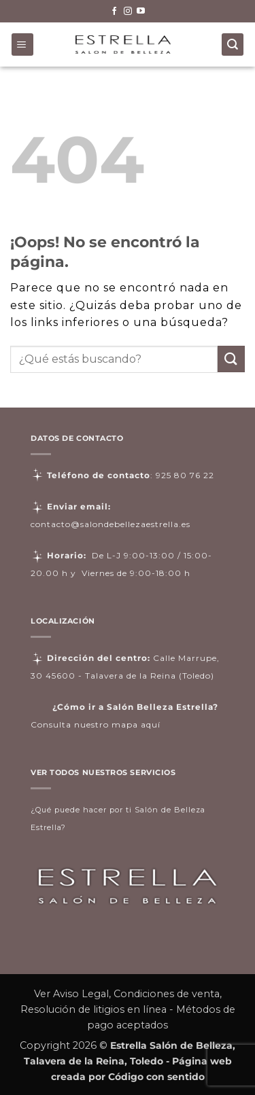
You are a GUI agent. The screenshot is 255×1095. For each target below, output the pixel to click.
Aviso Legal (81, 994)
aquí (150, 724)
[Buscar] (233, 44)
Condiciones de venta (167, 994)
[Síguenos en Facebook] (114, 11)
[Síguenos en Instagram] (128, 11)
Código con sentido (156, 1077)
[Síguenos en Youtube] (141, 11)
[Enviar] (231, 359)
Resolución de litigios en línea (93, 1009)
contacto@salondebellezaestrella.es (110, 524)
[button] (23, 44)
